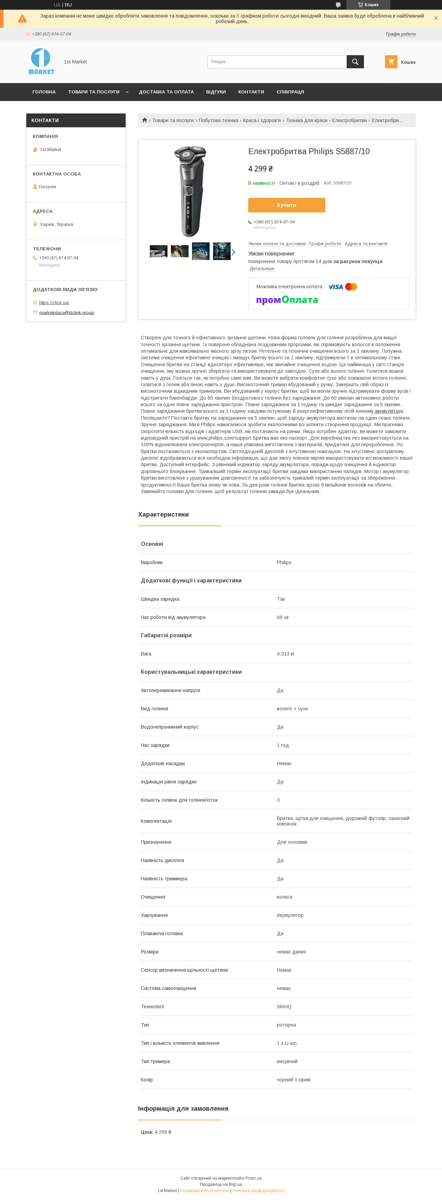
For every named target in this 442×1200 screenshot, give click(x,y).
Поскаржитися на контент (204, 1190)
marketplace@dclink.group (66, 312)
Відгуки (216, 91)
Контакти (251, 91)
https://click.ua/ (54, 302)
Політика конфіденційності (258, 1190)
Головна (44, 91)
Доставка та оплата (166, 91)
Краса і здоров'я (262, 120)
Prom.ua (254, 1178)
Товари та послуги (93, 91)
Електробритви (349, 120)
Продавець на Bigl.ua (221, 1184)
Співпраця (290, 91)
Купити (287, 205)
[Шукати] (355, 61)
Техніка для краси (306, 120)
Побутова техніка (218, 120)
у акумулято (384, 411)
